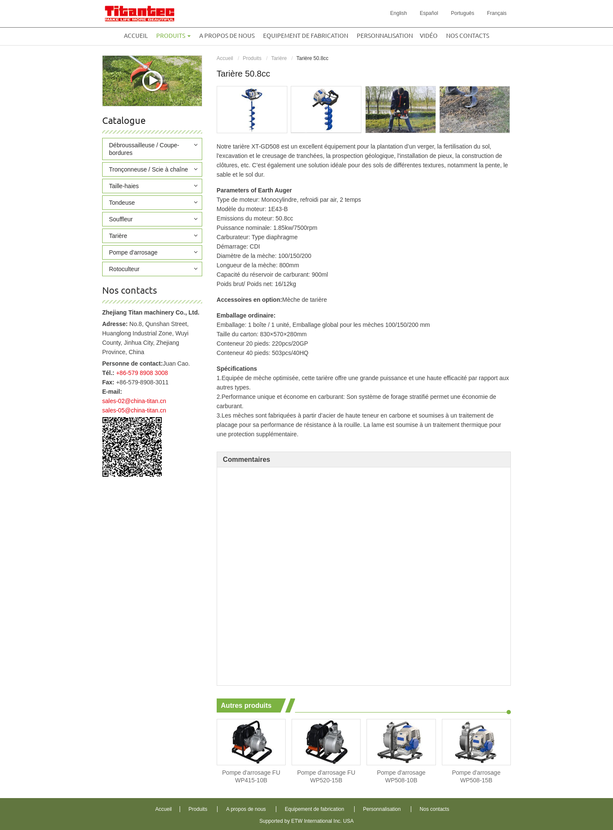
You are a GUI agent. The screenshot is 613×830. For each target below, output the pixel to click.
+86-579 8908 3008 (142, 372)
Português (462, 13)
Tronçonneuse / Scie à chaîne (148, 169)
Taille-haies (124, 186)
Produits (252, 58)
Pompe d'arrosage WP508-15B (476, 776)
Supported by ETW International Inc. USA (306, 821)
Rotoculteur (124, 269)
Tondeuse (122, 202)
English (398, 13)
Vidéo (429, 35)
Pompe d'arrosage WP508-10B (401, 776)
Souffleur (121, 219)
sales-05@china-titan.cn (134, 410)
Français (497, 13)
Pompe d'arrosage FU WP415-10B (251, 776)
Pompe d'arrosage (133, 252)
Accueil (136, 35)
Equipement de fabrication (305, 35)
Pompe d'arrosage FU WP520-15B (326, 776)
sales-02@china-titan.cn (134, 401)
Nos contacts (467, 35)
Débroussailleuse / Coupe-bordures (144, 149)
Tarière (279, 58)
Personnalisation (385, 35)
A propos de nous (227, 35)
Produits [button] (173, 35)
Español (429, 13)
